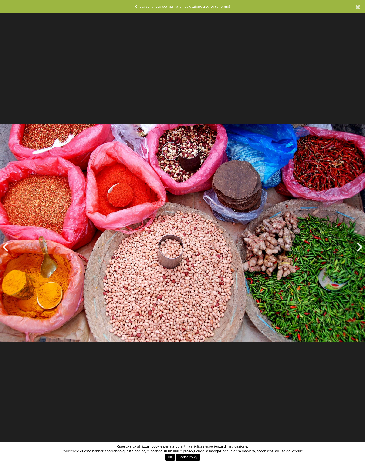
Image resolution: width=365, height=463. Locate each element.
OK (170, 457)
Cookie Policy (187, 457)
